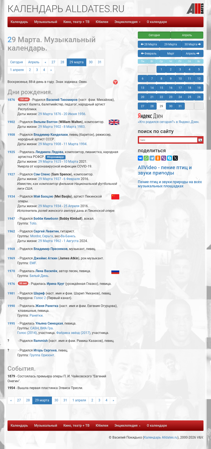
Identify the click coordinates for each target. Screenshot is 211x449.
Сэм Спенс (42, 174)
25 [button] (189, 97)
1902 (11, 122)
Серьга (47, 236)
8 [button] (161, 78)
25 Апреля (71, 206)
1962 (11, 231)
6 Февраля (72, 179)
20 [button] (142, 97)
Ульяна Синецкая (49, 323)
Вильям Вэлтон (46, 122)
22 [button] (161, 97)
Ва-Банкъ (68, 236)
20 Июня (70, 114)
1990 (11, 306)
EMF (33, 263)
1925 (11, 152)
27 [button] (142, 106)
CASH (34, 328)
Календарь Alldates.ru (160, 437)
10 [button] (180, 78)
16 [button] (170, 87)
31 (100, 62)
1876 (11, 100)
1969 (11, 258)
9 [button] (171, 78)
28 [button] (152, 106)
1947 (11, 219)
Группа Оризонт (42, 355)
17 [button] (180, 87)
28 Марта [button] (149, 44)
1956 (81, 114)
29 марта (76, 62)
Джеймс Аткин (45, 258)
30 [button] (170, 106)
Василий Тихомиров (62, 100)
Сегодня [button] (154, 35)
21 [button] (152, 97)
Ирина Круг (55, 284)
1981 (11, 293)
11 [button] (189, 78)
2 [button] (171, 69)
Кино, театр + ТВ (76, 22)
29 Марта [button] (170, 44)
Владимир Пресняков (51, 249)
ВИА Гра (46, 328)
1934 (11, 196)
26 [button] (199, 97)
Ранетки (36, 315)
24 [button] (180, 97)
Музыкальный (45, 22)
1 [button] (161, 69)
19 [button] (199, 87)
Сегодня (16, 62)
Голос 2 (40, 298)
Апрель (33, 62)
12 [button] (199, 78)
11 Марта (71, 144)
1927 (11, 174)
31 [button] (180, 106)
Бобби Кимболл (46, 219)
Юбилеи (102, 22)
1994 (83, 144)
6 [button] (142, 78)
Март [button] (170, 53)
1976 (11, 284)
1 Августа (71, 241)
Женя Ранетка (46, 306)
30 (91, 62)
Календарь (19, 22)
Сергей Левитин (46, 231)
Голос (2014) (27, 333)
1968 (11, 249)
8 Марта (70, 127)
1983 (81, 127)
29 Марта (45, 114)
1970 (11, 271)
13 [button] (142, 87)
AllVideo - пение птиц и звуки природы (165, 170)
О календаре (157, 22)
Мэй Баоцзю (43, 196)
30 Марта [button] (193, 44)
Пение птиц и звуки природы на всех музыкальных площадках (170, 184)
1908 (11, 135)
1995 (11, 323)
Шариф (39, 293)
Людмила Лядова (49, 152)
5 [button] (199, 69)
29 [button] (161, 106)
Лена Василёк (46, 271)
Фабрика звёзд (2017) (73, 333)
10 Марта (71, 162)
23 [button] (170, 97)
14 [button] (152, 87)
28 (62, 62)
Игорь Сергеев (45, 350)
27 (53, 62)
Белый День (39, 276)
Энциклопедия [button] (127, 22)
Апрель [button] (187, 35)
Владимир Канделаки (51, 135)
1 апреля (17, 70)
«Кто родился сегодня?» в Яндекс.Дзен (168, 118)
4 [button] (189, 69)
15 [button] (161, 87)
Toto (33, 223)
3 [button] (180, 69)
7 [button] (152, 78)
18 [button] (189, 87)
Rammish (41, 341)
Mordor (35, 236)
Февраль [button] (149, 53)
